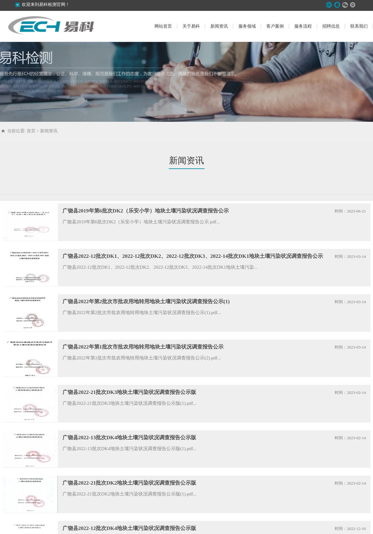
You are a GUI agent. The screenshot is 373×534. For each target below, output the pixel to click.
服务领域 (247, 26)
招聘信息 (331, 26)
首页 (31, 131)
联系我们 (359, 26)
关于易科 (191, 26)
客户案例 (275, 26)
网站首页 (163, 26)
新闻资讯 (219, 26)
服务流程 (303, 26)
